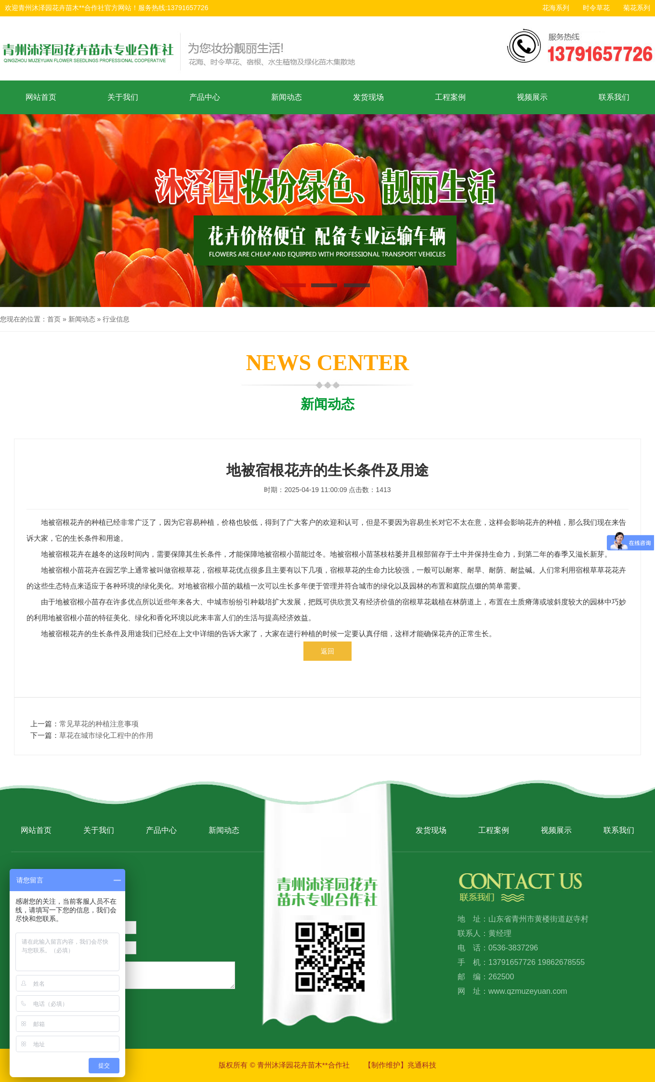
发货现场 (368, 97)
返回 (327, 651)
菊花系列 (636, 8)
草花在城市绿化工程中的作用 (106, 735)
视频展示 (532, 97)
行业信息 (116, 319)
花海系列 (555, 8)
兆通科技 (421, 1065)
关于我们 (122, 97)
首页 (54, 319)
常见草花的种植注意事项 (99, 724)
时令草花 (596, 8)
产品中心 (204, 97)
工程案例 (450, 97)
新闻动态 (286, 97)
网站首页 (41, 97)
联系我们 (614, 97)
